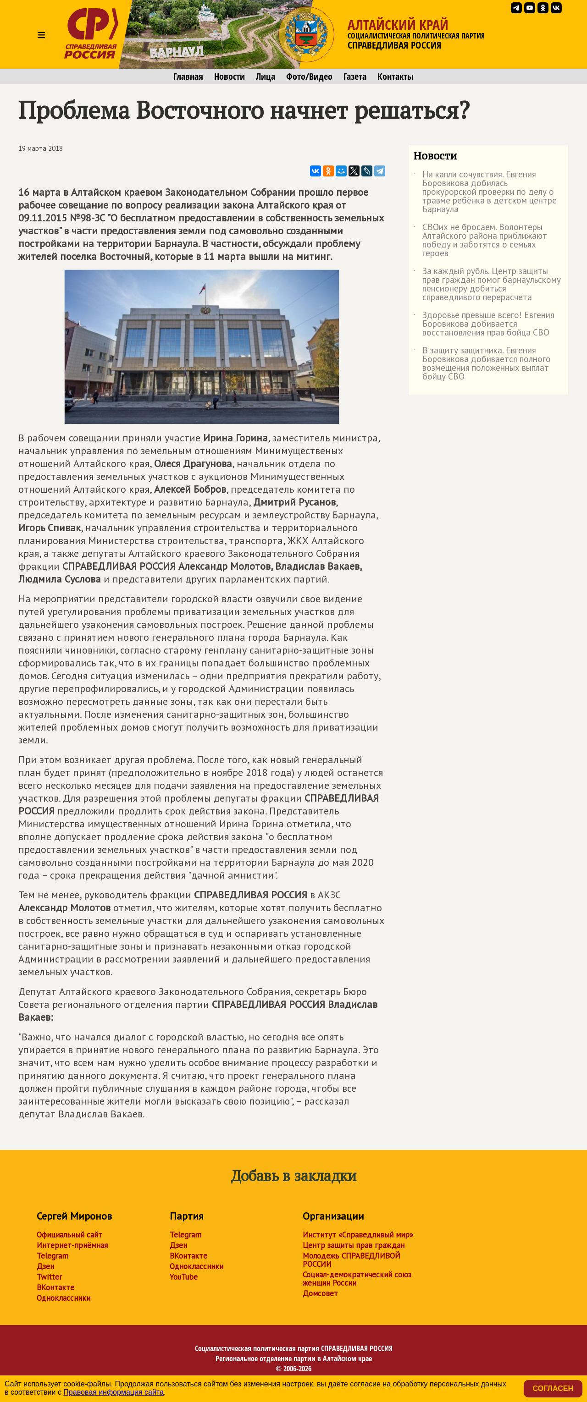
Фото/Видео (309, 76)
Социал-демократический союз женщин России (357, 1278)
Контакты (395, 76)
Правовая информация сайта (113, 1392)
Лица (265, 76)
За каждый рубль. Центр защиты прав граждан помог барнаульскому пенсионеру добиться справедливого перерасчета (487, 284)
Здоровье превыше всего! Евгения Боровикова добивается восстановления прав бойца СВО (483, 324)
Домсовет (320, 1293)
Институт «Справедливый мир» (358, 1235)
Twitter (49, 1277)
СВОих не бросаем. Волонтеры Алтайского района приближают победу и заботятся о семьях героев (480, 240)
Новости (229, 76)
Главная (188, 76)
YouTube (184, 1277)
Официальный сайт (69, 1235)
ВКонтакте (55, 1287)
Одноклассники (63, 1298)
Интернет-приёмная (72, 1245)
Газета (354, 76)
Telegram (52, 1256)
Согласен (553, 1388)
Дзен (45, 1266)
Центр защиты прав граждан (353, 1245)
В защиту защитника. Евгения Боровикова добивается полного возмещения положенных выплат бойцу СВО (482, 364)
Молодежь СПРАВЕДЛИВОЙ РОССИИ (351, 1260)
